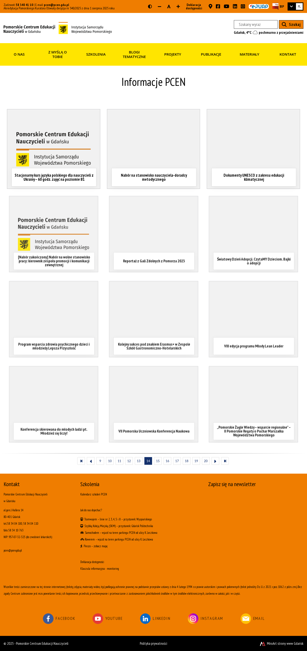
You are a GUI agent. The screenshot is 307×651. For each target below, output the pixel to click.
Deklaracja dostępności (192, 6)
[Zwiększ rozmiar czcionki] (178, 6)
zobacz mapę (100, 546)
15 (157, 461)
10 (110, 461)
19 (196, 461)
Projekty (172, 54)
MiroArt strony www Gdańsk (281, 643)
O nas (19, 54)
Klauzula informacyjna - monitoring (99, 569)
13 (138, 461)
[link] (295, 6)
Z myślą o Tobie (57, 54)
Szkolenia (96, 54)
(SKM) (112, 526)
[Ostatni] (225, 461)
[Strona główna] (58, 27)
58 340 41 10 (24, 5)
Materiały (249, 54)
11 (119, 461)
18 (186, 461)
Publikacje (211, 54)
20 (205, 461)
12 (129, 461)
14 (148, 461)
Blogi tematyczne (134, 54)
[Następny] (215, 461)
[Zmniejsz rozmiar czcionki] (159, 6)
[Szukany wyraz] (256, 24)
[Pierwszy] (81, 461)
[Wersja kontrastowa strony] (150, 6)
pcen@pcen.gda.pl (56, 5)
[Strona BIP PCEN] (278, 6)
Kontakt (287, 54)
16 (167, 461)
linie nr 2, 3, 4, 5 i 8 (110, 519)
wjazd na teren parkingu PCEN (118, 533)
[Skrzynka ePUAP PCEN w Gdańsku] (259, 6)
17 (177, 461)
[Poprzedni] (90, 461)
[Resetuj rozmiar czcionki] (169, 6)
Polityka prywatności (153, 643)
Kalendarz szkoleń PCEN (93, 494)
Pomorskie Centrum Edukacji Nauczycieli (42, 643)
